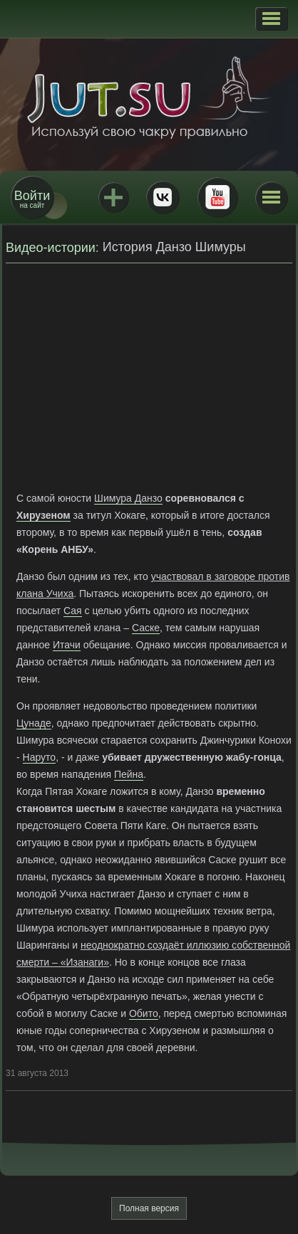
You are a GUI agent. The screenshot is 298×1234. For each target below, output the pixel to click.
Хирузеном (43, 515)
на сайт (32, 199)
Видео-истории (51, 248)
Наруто (39, 757)
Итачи (67, 644)
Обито (143, 1013)
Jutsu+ (113, 197)
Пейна (128, 774)
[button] (271, 18)
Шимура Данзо (128, 498)
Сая (72, 610)
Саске (146, 627)
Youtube (217, 197)
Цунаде (33, 723)
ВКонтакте (162, 197)
